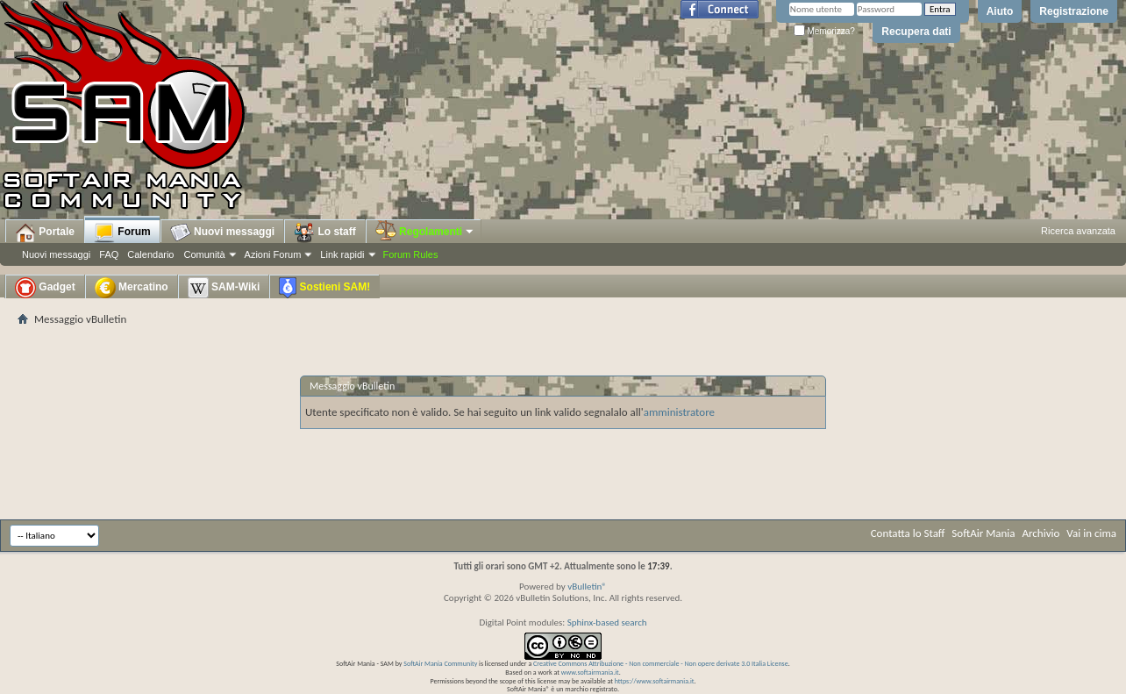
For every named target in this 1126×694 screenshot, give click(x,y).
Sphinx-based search (607, 622)
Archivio (1041, 533)
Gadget (45, 287)
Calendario (150, 254)
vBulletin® (587, 586)
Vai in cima (1091, 533)
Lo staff (325, 232)
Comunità (203, 254)
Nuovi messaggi (56, 254)
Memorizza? (824, 31)
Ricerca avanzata (1078, 230)
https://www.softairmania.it (655, 680)
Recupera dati (916, 31)
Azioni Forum (273, 254)
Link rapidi (342, 254)
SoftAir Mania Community (440, 663)
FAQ (108, 254)
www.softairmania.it (590, 672)
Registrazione (1073, 11)
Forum (122, 232)
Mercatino (131, 287)
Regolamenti (425, 231)
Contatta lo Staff (908, 533)
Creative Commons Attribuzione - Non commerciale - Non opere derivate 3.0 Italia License (660, 663)
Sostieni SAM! (324, 287)
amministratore (679, 412)
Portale (45, 232)
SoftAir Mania (983, 533)
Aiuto (1000, 11)
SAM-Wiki (224, 287)
